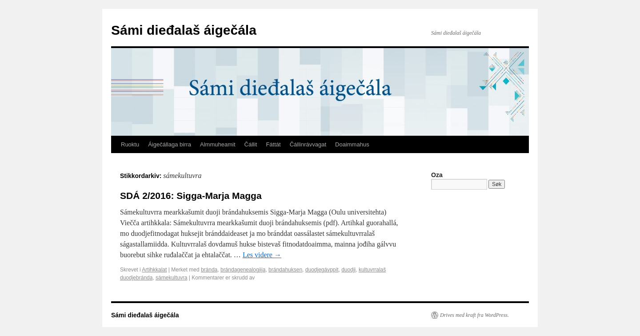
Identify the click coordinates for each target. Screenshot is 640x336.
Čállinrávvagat (308, 144)
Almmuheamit (217, 144)
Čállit (250, 144)
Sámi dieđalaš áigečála (183, 30)
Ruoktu (130, 144)
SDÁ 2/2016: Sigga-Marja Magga (191, 195)
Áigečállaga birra (169, 144)
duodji (348, 270)
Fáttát (273, 144)
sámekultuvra (171, 278)
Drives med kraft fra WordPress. (474, 315)
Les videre (262, 255)
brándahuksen (285, 270)
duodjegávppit (322, 270)
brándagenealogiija (242, 270)
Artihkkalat (154, 270)
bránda (209, 270)
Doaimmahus (352, 144)
